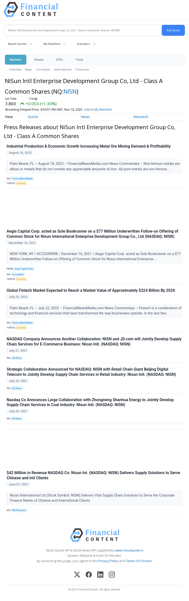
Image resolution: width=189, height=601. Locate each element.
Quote (33, 116)
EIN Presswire (19, 510)
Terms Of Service (139, 561)
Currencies (43, 69)
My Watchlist (52, 44)
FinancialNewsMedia (22, 178)
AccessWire (18, 274)
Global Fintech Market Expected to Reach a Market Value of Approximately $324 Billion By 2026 (91, 290)
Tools (79, 59)
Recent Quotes (17, 44)
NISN (70, 91)
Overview (15, 69)
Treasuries (82, 69)
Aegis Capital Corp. (24, 269)
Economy (21, 183)
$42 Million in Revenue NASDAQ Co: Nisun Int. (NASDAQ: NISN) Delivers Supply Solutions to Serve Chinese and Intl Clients (93, 475)
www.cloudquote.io (129, 550)
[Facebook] (89, 575)
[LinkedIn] (100, 575)
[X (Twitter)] (77, 575)
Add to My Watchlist (106, 109)
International (62, 69)
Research (140, 116)
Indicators (83, 44)
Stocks (39, 59)
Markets (15, 59)
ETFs (59, 59)
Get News (17, 358)
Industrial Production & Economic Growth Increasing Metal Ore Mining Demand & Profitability (89, 146)
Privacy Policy (108, 561)
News (28, 69)
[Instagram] (112, 575)
